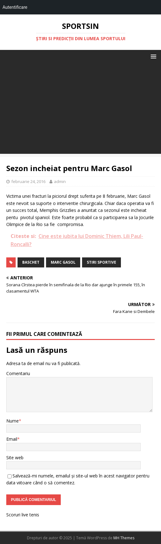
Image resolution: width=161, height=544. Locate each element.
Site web (14, 458)
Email (11, 439)
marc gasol (63, 262)
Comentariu (18, 373)
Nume (12, 421)
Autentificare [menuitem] (15, 7)
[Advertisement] (80, 110)
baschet (30, 262)
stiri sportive (101, 262)
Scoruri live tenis (22, 515)
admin (60, 181)
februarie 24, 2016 (28, 181)
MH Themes (123, 538)
